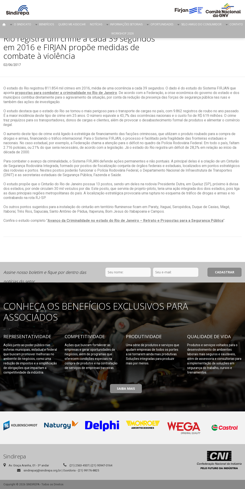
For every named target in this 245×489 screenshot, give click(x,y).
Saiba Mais (126, 388)
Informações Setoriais (126, 24)
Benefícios (46, 24)
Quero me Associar (72, 24)
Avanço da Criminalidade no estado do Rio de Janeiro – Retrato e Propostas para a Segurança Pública (135, 220)
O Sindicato (22, 24)
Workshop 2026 (122, 33)
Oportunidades (162, 24)
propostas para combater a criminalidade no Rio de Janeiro (66, 93)
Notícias (96, 24)
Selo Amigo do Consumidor (201, 24)
